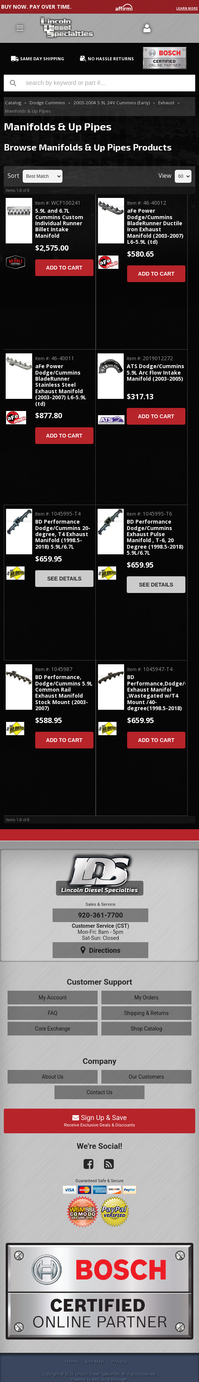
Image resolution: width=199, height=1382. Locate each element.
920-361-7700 (100, 915)
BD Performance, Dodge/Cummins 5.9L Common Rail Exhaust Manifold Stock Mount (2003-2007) (64, 692)
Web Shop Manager (109, 1379)
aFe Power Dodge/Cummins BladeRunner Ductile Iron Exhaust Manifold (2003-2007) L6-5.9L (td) (155, 226)
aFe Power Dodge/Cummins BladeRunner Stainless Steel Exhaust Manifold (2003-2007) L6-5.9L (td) (60, 385)
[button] (99, 83)
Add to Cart (64, 268)
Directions (101, 950)
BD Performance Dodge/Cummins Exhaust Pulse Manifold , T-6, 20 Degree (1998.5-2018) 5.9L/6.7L (155, 537)
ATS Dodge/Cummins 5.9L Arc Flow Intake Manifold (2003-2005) (155, 372)
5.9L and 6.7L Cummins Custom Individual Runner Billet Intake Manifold (59, 223)
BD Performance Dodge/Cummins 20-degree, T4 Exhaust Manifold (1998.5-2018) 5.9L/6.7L (62, 534)
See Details (64, 579)
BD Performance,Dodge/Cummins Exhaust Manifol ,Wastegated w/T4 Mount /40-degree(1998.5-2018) (156, 692)
